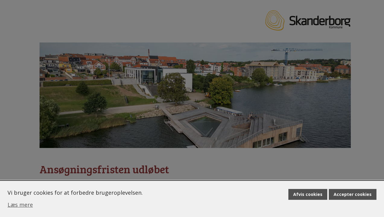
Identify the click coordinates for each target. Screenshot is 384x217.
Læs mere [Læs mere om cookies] (20, 204)
